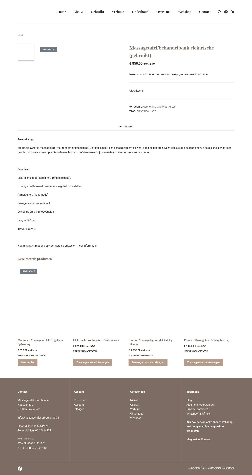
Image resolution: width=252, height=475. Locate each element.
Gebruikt (97, 12)
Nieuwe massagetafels (85, 351)
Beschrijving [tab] (126, 127)
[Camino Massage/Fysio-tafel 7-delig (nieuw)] (154, 300)
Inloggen (79, 409)
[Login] (226, 11)
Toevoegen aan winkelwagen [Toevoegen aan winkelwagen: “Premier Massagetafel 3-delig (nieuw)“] (203, 362)
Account (79, 404)
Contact (205, 12)
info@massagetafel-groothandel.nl (38, 417)
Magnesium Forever (198, 439)
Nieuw (78, 12)
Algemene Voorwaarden (200, 404)
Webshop (184, 12)
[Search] (219, 11)
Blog (189, 400)
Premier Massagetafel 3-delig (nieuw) (206, 340)
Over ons (163, 12)
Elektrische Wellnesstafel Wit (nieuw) (96, 340)
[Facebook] (20, 468)
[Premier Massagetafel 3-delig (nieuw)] (209, 300)
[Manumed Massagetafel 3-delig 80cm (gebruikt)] (43, 300)
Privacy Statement (197, 409)
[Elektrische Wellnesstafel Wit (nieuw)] (98, 300)
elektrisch (144, 111)
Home (61, 12)
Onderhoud (140, 12)
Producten (80, 400)
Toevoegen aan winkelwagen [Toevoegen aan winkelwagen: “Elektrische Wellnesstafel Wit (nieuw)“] (92, 362)
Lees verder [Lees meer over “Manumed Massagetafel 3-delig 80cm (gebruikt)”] (27, 362)
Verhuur (118, 12)
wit (154, 111)
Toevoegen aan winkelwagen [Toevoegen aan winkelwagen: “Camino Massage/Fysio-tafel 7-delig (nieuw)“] (148, 362)
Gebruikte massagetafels (159, 107)
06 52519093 (41, 426)
